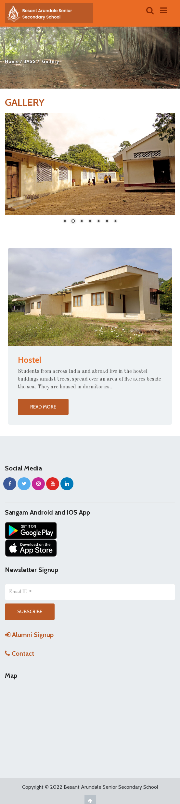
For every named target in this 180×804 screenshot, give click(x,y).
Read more (43, 407)
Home (12, 61)
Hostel (29, 360)
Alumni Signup (29, 635)
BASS (29, 61)
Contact (19, 653)
